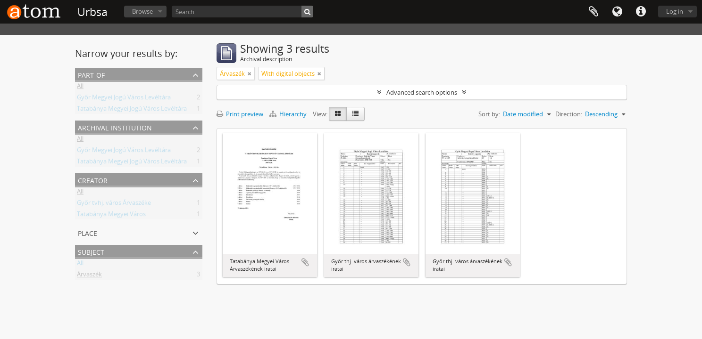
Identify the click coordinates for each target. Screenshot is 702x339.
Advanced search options (421, 92)
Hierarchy (288, 114)
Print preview (240, 114)
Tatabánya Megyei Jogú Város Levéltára (132, 110)
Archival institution (115, 127)
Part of (91, 74)
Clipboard (593, 12)
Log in (674, 11)
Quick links (640, 12)
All (80, 87)
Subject (91, 251)
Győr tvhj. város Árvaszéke (114, 204)
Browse (142, 11)
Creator (93, 179)
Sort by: (489, 114)
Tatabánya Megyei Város (111, 215)
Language (617, 12)
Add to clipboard (305, 262)
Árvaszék (89, 276)
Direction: (568, 114)
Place (87, 232)
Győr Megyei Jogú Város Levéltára (124, 99)
